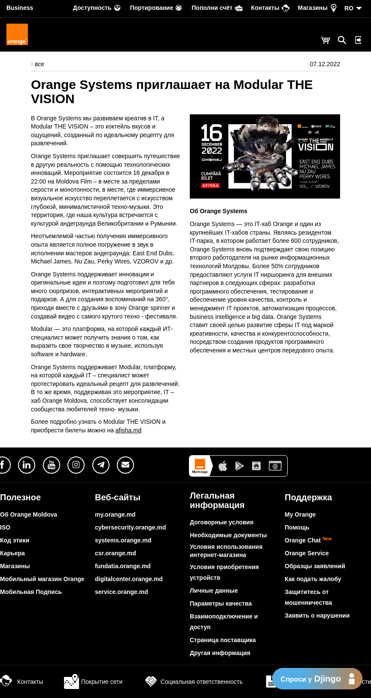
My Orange (300, 514)
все (37, 64)
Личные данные (214, 590)
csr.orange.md (115, 553)
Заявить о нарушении (317, 615)
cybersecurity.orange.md (130, 527)
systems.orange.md (123, 540)
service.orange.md (121, 591)
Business (19, 7)
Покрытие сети (93, 681)
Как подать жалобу (313, 579)
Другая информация (220, 652)
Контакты (21, 681)
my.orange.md (115, 514)
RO (348, 8)
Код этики (14, 540)
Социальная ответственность (193, 681)
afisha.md (129, 430)
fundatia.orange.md (123, 566)
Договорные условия (221, 522)
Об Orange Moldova (28, 514)
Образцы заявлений (315, 566)
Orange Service (307, 553)
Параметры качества (221, 603)
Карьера (12, 553)
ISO (5, 527)
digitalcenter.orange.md (129, 579)
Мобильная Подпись (31, 591)
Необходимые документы (228, 535)
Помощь (297, 527)
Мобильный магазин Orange (42, 579)
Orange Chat (308, 540)
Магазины (15, 566)
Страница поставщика (223, 640)
